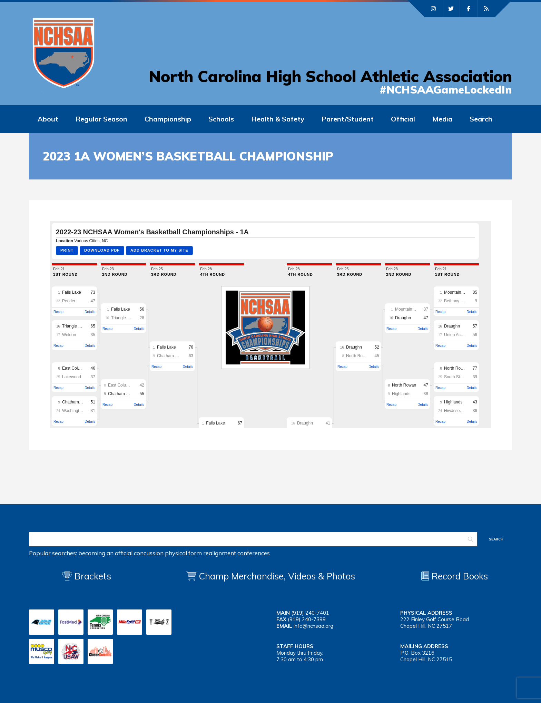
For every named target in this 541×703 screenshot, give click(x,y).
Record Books (454, 576)
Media (442, 119)
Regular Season (101, 119)
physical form (183, 553)
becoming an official (105, 553)
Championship (168, 119)
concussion (149, 553)
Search (481, 119)
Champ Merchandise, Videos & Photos (277, 576)
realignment (219, 553)
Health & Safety (277, 119)
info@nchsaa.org (313, 626)
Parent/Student (348, 119)
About (48, 119)
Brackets (86, 576)
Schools (221, 119)
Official (403, 119)
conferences (253, 553)
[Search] (253, 539)
